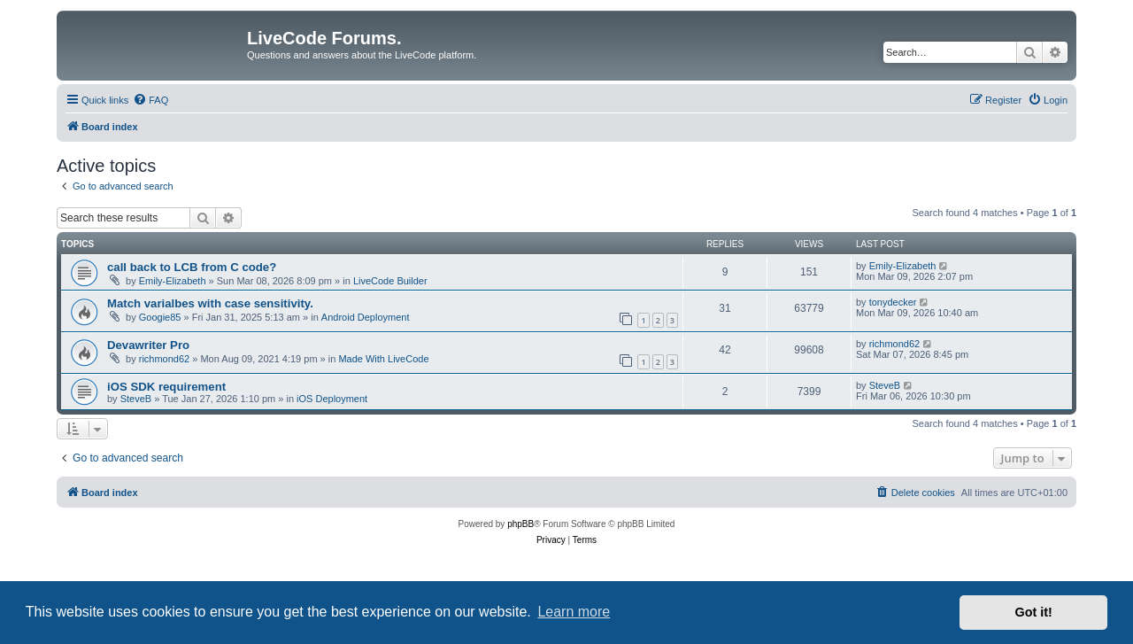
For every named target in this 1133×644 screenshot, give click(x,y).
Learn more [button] (573, 611)
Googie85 (160, 317)
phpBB (520, 524)
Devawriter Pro (148, 345)
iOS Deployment (332, 398)
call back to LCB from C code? (191, 267)
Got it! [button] (1033, 612)
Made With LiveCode (383, 358)
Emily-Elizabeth (172, 280)
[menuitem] (150, 100)
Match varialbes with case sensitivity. (210, 303)
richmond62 (164, 358)
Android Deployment (365, 317)
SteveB (135, 398)
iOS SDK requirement (166, 386)
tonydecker (893, 302)
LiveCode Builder (390, 280)
